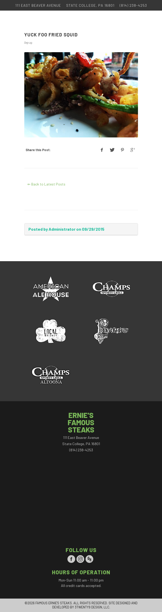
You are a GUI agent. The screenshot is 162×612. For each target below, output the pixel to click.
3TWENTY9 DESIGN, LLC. (92, 607)
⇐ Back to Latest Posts (46, 184)
